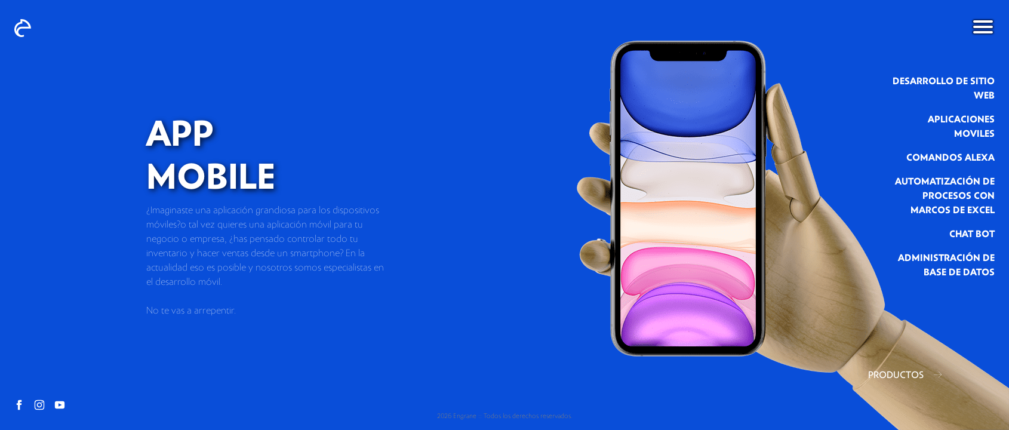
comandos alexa (950, 157)
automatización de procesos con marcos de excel (945, 196)
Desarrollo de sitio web (944, 88)
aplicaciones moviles (961, 126)
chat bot (972, 234)
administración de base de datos (946, 265)
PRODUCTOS (905, 375)
